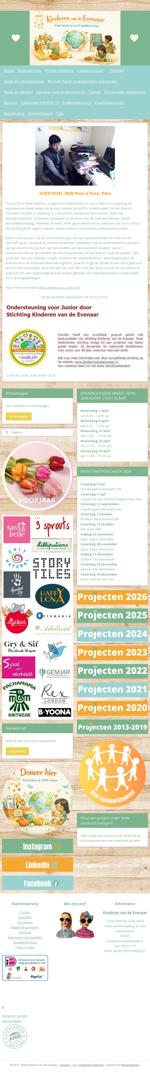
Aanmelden (17, 751)
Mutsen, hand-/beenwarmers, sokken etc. (83, 81)
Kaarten (10, 102)
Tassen (94, 92)
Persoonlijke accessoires (124, 92)
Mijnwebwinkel (130, 1065)
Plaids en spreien (18, 92)
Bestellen (25, 917)
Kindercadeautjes (76, 102)
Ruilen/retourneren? (25, 927)
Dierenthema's (40, 113)
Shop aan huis (29, 70)
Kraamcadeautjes (109, 102)
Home (9, 70)
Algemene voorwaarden (25, 937)
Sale (60, 113)
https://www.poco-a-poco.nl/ (59, 287)
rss (74, 1065)
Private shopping (59, 70)
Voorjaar (117, 70)
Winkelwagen (18, 416)
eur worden (19, 1016)
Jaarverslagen (11, 1021)
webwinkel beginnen (91, 1065)
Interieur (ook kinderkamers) (60, 92)
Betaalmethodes (25, 942)
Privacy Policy (25, 947)
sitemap (65, 1065)
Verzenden (25, 922)
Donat (6, 1016)
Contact (25, 912)
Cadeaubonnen (90, 70)
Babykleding (14, 113)
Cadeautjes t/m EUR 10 (40, 102)
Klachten (25, 932)
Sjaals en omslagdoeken (24, 81)
